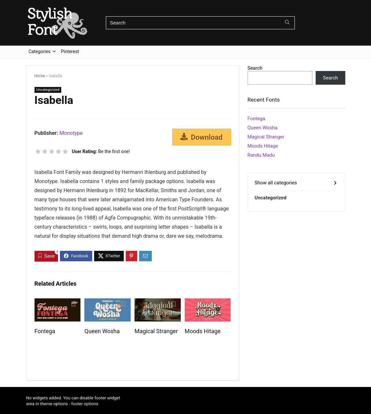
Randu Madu (261, 155)
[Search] (287, 23)
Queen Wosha (102, 331)
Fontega (45, 331)
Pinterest (70, 51)
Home (40, 76)
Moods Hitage (203, 331)
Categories (39, 51)
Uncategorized (48, 90)
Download (201, 137)
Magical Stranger (156, 331)
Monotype (70, 133)
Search (255, 68)
